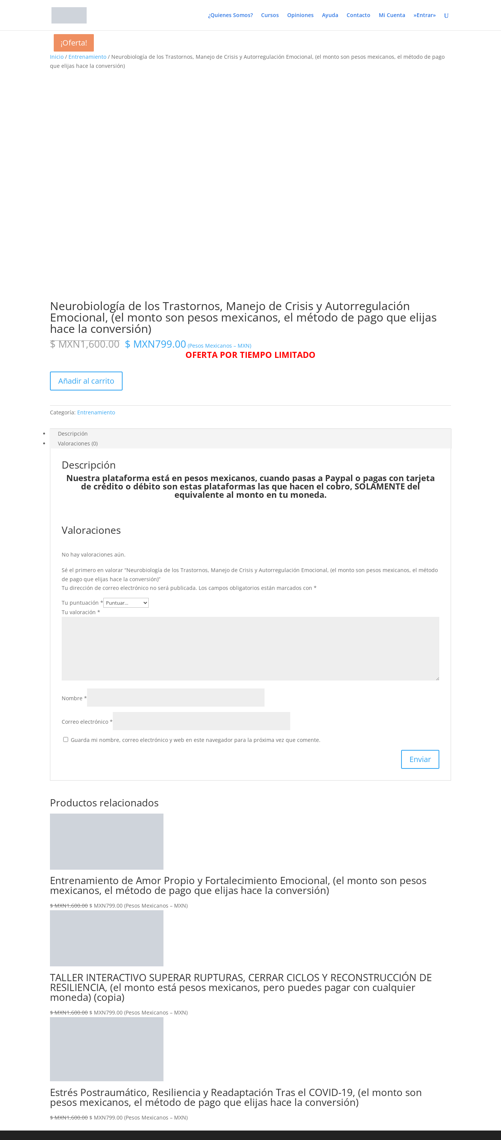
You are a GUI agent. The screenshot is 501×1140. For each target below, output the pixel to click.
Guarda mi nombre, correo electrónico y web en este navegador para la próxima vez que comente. (196, 518)
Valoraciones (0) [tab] (78, 222)
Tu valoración (81, 391)
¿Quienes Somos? (230, 16)
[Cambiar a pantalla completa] (11, 1004)
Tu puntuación (82, 381)
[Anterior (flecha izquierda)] (3, 1013)
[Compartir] (18, 1004)
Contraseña (14, 1043)
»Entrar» (425, 16)
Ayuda (330, 16)
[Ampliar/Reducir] (3, 1004)
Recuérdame (21, 1057)
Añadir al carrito (86, 160)
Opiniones (300, 16)
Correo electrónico (87, 500)
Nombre (74, 477)
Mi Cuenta (392, 16)
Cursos (270, 16)
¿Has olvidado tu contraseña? (37, 1091)
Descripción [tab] (73, 212)
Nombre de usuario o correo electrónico (50, 1028)
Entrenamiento (87, 56)
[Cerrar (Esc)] (26, 1004)
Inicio (57, 56)
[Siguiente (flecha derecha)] (11, 1013)
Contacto (358, 16)
